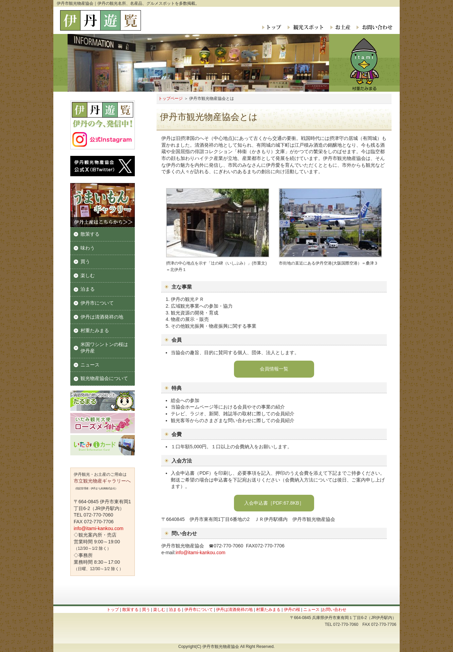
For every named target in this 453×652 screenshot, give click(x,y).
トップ (272, 27)
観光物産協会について (104, 378)
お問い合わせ (373, 27)
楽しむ (87, 275)
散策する (89, 234)
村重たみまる (94, 330)
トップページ (170, 98)
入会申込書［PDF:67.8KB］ (274, 503)
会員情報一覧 (274, 369)
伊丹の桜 (292, 609)
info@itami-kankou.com (200, 552)
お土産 (339, 27)
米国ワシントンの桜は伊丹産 (104, 348)
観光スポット (305, 27)
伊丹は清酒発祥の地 (101, 317)
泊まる (87, 289)
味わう (87, 248)
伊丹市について (97, 303)
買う (85, 261)
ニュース (89, 364)
